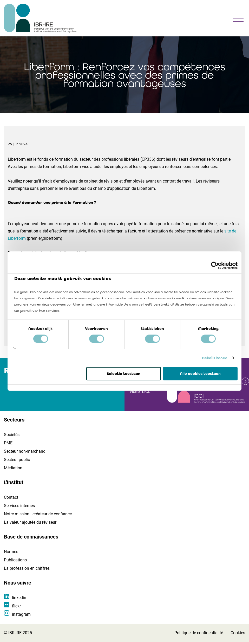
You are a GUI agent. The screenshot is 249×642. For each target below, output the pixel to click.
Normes (11, 551)
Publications (15, 559)
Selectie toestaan (123, 373)
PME (8, 442)
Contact (11, 497)
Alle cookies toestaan (200, 373)
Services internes (19, 505)
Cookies (238, 632)
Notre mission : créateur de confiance (38, 513)
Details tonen (214, 358)
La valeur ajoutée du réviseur (30, 522)
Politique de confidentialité (198, 632)
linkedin (19, 597)
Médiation (13, 467)
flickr (16, 606)
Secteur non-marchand (24, 451)
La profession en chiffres (27, 568)
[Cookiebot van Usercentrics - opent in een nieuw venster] (215, 265)
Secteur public (17, 459)
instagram (21, 614)
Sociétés (11, 434)
